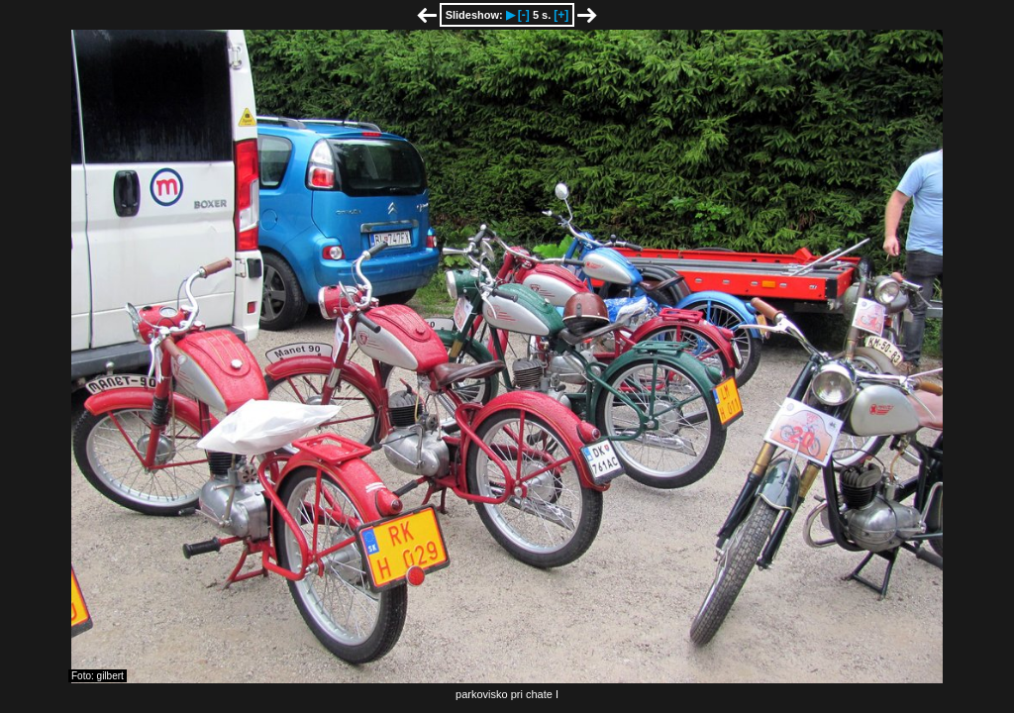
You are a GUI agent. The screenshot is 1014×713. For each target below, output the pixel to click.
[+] (561, 15)
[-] (524, 15)
